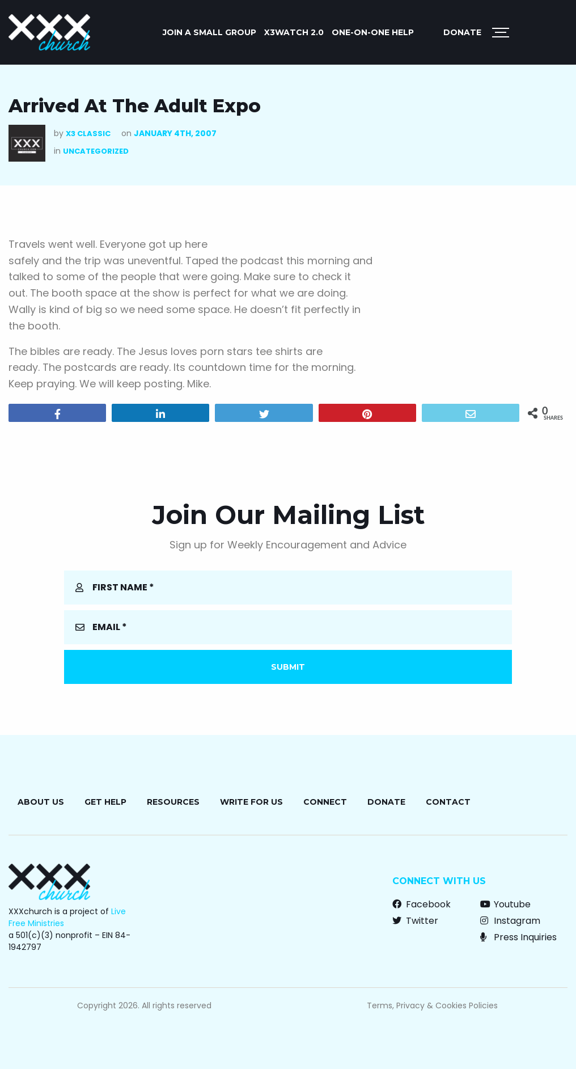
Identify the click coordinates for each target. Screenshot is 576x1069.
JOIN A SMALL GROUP (209, 32)
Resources (173, 802)
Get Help (105, 802)
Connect (325, 802)
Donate (462, 32)
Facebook (421, 904)
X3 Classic (88, 133)
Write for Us (251, 802)
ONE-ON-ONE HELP (373, 32)
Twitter (415, 921)
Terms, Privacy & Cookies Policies (432, 1005)
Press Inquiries (518, 937)
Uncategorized (96, 151)
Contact (448, 802)
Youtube (505, 904)
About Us (41, 802)
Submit (288, 667)
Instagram (510, 921)
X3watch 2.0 (294, 32)
